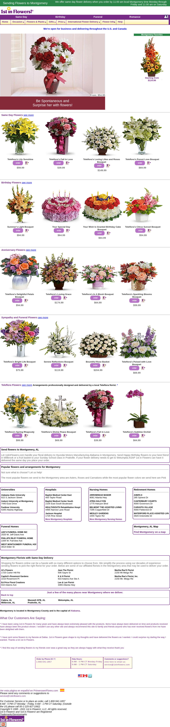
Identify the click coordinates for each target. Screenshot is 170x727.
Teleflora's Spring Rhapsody (19, 432)
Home (5, 22)
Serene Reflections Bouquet (58, 362)
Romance (134, 17)
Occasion (17, 22)
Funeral (97, 17)
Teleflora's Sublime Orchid (136, 432)
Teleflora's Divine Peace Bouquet (58, 432)
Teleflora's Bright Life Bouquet (19, 362)
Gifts (51, 22)
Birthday (60, 17)
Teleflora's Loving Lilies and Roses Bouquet (101, 160)
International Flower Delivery (83, 22)
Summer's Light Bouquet (20, 227)
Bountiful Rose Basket (97, 362)
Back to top (7, 595)
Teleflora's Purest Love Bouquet (142, 159)
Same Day (21, 17)
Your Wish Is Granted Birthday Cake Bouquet (102, 228)
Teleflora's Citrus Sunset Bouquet (143, 227)
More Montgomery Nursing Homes (106, 519)
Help (120, 22)
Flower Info (108, 22)
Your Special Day (61, 227)
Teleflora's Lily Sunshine (20, 159)
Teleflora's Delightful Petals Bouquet (19, 295)
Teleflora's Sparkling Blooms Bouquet (137, 295)
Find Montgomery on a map (150, 532)
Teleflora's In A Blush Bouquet (98, 294)
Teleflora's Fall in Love (61, 159)
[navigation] (85, 22)
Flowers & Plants (35, 22)
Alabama (75, 610)
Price (61, 22)
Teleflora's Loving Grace (58, 294)
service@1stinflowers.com (117, 665)
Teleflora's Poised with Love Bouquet (136, 363)
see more (29, 115)
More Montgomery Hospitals (58, 519)
